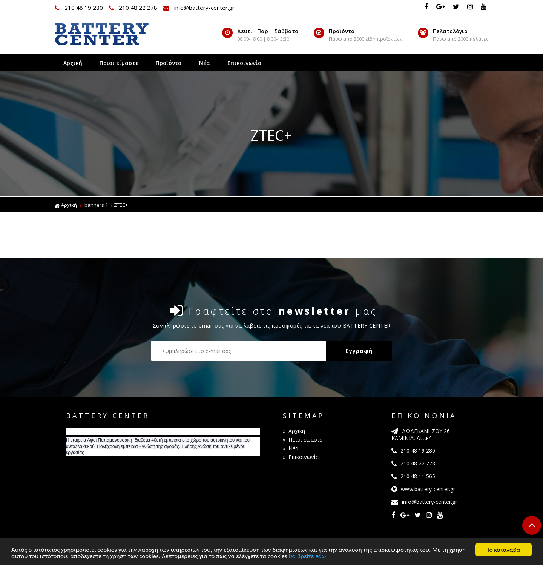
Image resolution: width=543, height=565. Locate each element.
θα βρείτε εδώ (307, 557)
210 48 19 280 (79, 7)
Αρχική (72, 62)
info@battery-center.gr (199, 7)
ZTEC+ (121, 205)
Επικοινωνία (244, 62)
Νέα (204, 62)
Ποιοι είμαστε (119, 62)
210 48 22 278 (134, 7)
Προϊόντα (169, 62)
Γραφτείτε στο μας (273, 310)
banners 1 (96, 205)
